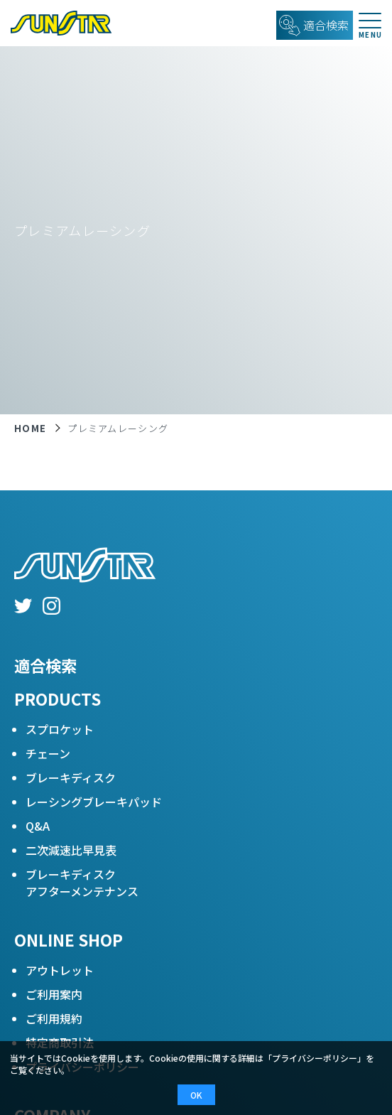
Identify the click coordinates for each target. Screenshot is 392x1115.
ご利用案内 (54, 994)
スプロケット (60, 729)
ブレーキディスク (71, 777)
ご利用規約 (54, 1018)
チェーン (48, 753)
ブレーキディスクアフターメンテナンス (82, 883)
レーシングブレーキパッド (94, 801)
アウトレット (60, 970)
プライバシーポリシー (314, 1058)
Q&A (38, 825)
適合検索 (45, 665)
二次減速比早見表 (71, 849)
